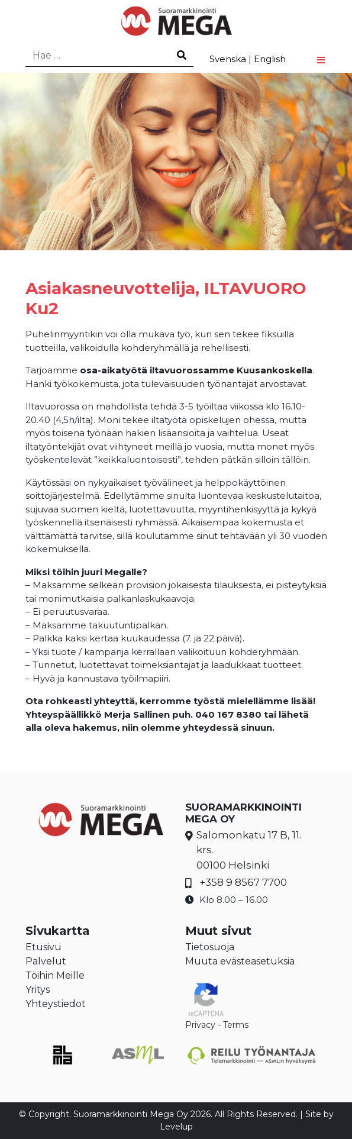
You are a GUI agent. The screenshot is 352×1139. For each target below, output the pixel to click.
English (270, 58)
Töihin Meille (55, 975)
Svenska (227, 58)
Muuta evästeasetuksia (240, 961)
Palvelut (45, 961)
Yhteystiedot (55, 1003)
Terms (235, 1024)
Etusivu (43, 947)
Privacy (200, 1024)
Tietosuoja (209, 947)
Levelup (176, 1126)
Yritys (37, 989)
